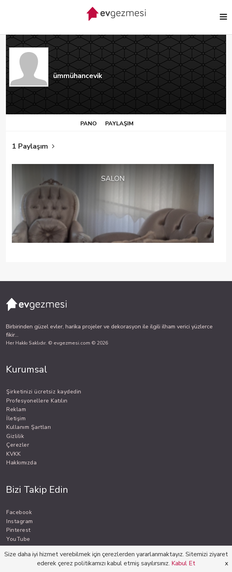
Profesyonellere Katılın (37, 400)
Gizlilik (15, 436)
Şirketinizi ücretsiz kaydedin (44, 391)
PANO (88, 123)
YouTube (18, 539)
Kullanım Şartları (28, 427)
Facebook (19, 512)
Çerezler (17, 445)
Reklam (16, 409)
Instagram (19, 521)
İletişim (16, 418)
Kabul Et (183, 563)
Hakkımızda (21, 462)
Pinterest (18, 530)
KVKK (13, 454)
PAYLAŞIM (119, 123)
